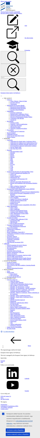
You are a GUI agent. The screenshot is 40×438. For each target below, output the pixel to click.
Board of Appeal (11, 132)
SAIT (11, 170)
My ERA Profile (14, 304)
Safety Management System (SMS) (19, 213)
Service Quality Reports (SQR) (18, 320)
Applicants (10, 140)
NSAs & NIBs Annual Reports (15, 256)
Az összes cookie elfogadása (15, 430)
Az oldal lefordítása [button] (8, 331)
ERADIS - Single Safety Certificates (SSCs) (21, 297)
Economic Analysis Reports (14, 251)
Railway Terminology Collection (15, 252)
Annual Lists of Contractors (17, 131)
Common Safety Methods (16, 282)
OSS (2, 362)
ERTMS (12, 298)
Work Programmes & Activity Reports (17, 245)
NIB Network (13, 222)
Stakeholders (10, 111)
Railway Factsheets (12, 253)
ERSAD (12, 157)
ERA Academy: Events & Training (19, 285)
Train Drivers (10, 235)
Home (17, 345)
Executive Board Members (17, 109)
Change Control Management (17, 196)
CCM (11, 167)
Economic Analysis (12, 236)
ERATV (12, 156)
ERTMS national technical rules (18, 200)
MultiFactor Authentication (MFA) (19, 302)
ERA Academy (11, 230)
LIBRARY (6, 243)
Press (2, 397)
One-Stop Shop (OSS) (16, 148)
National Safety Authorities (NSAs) (19, 114)
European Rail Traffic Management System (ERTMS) (21, 189)
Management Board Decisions (18, 108)
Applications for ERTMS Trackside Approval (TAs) (23, 144)
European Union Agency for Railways (10, 93)
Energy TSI (13, 174)
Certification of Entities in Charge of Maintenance (20, 233)
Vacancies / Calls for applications (18, 124)
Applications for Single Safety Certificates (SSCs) (23, 141)
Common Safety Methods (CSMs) (19, 212)
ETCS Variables (14, 197)
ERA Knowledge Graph (16, 151)
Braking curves (14, 203)
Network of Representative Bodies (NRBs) (21, 117)
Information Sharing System (17, 216)
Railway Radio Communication (18, 307)
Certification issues (15, 202)
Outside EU (13, 120)
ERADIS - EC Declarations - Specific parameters (23, 288)
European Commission (16, 112)
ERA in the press (14, 275)
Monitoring (13, 301)
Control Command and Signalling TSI (20, 173)
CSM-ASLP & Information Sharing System (21, 284)
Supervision (13, 321)
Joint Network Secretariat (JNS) (15, 242)
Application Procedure (16, 125)
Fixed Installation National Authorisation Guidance (23, 145)
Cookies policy (4, 409)
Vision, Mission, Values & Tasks (18, 101)
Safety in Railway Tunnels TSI (18, 186)
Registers (9, 150)
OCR (11, 168)
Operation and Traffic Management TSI (20, 181)
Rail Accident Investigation (17, 223)
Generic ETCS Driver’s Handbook (19, 199)
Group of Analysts (15, 215)
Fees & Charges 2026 (15, 147)
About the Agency (15, 281)
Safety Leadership (15, 209)
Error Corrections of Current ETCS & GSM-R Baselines (24, 192)
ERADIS (12, 153)
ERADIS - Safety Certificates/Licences (20, 295)
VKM (11, 161)
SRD (11, 158)
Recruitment (10, 121)
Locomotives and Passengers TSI (18, 179)
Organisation (13, 104)
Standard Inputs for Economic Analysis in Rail (19, 255)
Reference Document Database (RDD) (20, 308)
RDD (11, 160)
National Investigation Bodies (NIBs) (19, 115)
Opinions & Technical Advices (15, 246)
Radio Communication (16, 190)
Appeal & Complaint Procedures (18, 128)
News (8, 271)
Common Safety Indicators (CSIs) (19, 219)
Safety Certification (15, 314)
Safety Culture (14, 207)
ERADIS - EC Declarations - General (19, 287)
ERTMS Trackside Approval (17, 300)
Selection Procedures (15, 318)
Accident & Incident (12, 217)
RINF (11, 163)
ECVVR (12, 164)
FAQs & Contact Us (12, 279)
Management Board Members (18, 107)
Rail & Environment (12, 228)
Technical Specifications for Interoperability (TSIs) (20, 171)
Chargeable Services (12, 134)
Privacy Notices (11, 137)
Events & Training (11, 262)
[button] (2, 332)
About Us (9, 99)
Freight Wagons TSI (15, 176)
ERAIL (12, 154)
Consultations (10, 249)
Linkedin (15, 378)
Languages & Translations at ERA (9, 406)
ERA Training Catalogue (13, 264)
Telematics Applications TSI (17, 187)
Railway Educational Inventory (15, 268)
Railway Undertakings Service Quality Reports (19, 258)
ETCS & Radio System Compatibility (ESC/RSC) (23, 204)
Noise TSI (12, 180)
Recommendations (12, 248)
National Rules (11, 240)
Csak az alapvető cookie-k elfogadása (18, 434)
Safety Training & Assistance (17, 317)
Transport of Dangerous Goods (15, 225)
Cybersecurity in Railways (14, 229)
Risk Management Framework (18, 226)
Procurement (10, 130)
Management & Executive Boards (15, 105)
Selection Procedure (15, 127)
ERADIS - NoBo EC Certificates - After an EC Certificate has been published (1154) (22, 290)
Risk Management (15, 312)
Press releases (13, 274)
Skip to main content (6, 1)
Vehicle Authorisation (15, 324)
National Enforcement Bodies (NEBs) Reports (19, 259)
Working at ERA (14, 122)
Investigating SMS (15, 220)
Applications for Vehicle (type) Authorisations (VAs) (23, 143)
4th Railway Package (15, 325)
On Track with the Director (14, 276)
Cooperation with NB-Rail (17, 118)
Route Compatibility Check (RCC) (16, 232)
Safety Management (12, 206)
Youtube (15, 391)
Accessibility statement (7, 407)
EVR (11, 166)
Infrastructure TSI (14, 177)
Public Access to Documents (14, 327)
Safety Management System (17, 315)
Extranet (3, 360)
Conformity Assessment (13, 239)
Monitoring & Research (13, 238)
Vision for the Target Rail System (15, 135)
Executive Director (15, 102)
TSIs (11, 323)
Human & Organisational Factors (18, 210)
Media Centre (10, 272)
